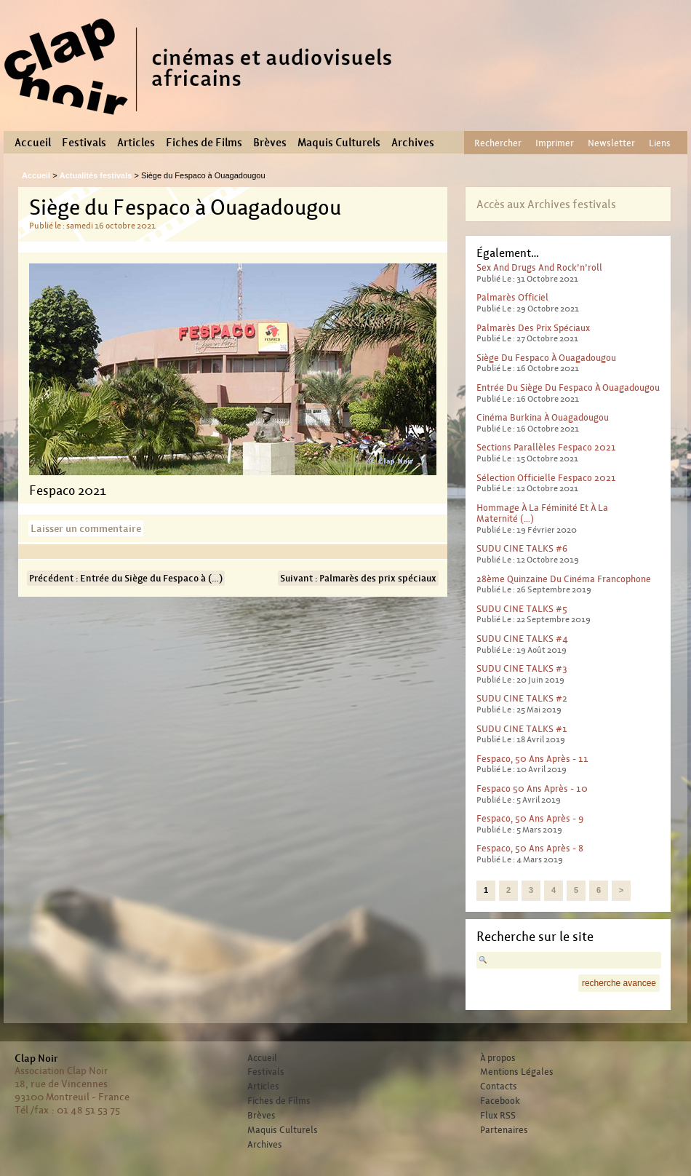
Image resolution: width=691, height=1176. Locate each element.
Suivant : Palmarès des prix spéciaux (358, 578)
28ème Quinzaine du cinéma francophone (563, 578)
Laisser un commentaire (86, 528)
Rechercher (498, 143)
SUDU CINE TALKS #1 (521, 728)
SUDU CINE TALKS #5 (521, 608)
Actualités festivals (96, 175)
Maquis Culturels (338, 142)
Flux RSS (498, 1115)
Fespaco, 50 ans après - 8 (529, 848)
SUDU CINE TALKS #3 (521, 668)
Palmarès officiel (512, 297)
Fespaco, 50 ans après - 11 (532, 758)
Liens (660, 143)
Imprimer (554, 143)
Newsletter (611, 143)
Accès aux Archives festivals (546, 204)
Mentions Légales (517, 1072)
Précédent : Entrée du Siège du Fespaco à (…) (126, 578)
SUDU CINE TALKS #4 (522, 638)
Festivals (84, 142)
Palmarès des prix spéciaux (533, 327)
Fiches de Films (204, 142)
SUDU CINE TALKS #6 (521, 548)
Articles (136, 142)
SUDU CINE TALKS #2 (521, 698)
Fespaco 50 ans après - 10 (532, 788)
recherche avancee (619, 983)
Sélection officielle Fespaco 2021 (546, 477)
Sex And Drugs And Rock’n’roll (539, 267)
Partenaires (504, 1130)
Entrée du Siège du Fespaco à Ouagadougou (568, 387)
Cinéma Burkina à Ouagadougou (542, 417)
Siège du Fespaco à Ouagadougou (546, 357)
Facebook (500, 1101)
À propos (498, 1058)
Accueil (33, 142)
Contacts (498, 1086)
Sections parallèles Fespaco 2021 (546, 447)
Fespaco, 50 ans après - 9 (529, 818)
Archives (412, 142)
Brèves (270, 142)
